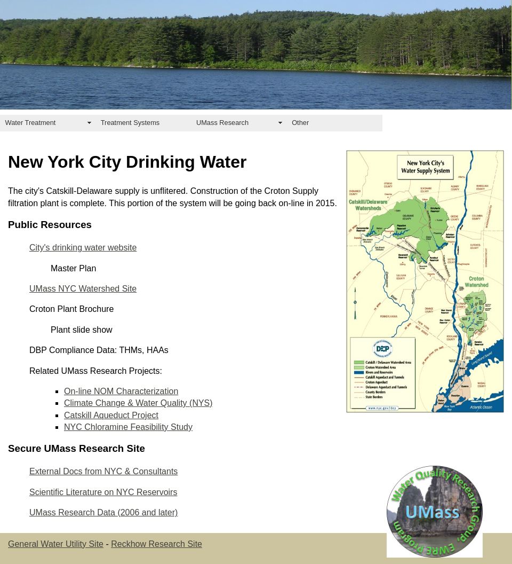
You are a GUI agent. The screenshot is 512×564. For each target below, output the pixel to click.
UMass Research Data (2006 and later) (103, 512)
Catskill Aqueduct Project (111, 415)
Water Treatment (30, 123)
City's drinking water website (83, 247)
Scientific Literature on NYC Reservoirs (103, 492)
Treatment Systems (130, 123)
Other (300, 123)
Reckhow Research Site (156, 544)
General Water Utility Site (55, 544)
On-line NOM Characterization (121, 391)
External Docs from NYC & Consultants (103, 471)
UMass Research (222, 123)
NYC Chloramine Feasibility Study (128, 427)
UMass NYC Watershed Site (83, 288)
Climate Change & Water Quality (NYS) (138, 403)
